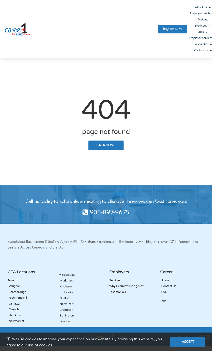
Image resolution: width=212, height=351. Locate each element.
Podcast (203, 19)
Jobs (203, 32)
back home (106, 145)
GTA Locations (21, 271)
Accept (188, 342)
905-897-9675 (106, 213)
